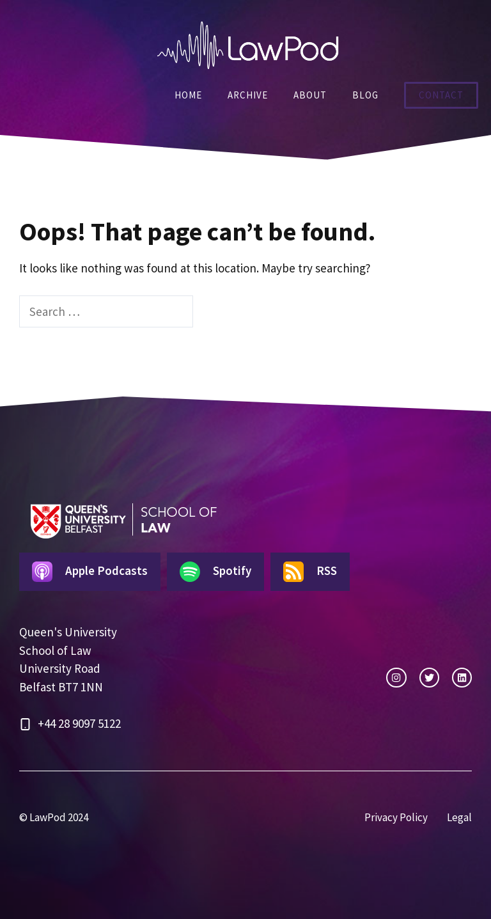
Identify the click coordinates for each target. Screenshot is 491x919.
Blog (365, 95)
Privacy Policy (396, 817)
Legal (459, 817)
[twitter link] (429, 677)
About (310, 95)
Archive (248, 95)
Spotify (215, 572)
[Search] (215, 311)
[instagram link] (396, 677)
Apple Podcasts (90, 572)
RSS (310, 572)
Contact (441, 95)
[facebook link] (462, 677)
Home (188, 95)
